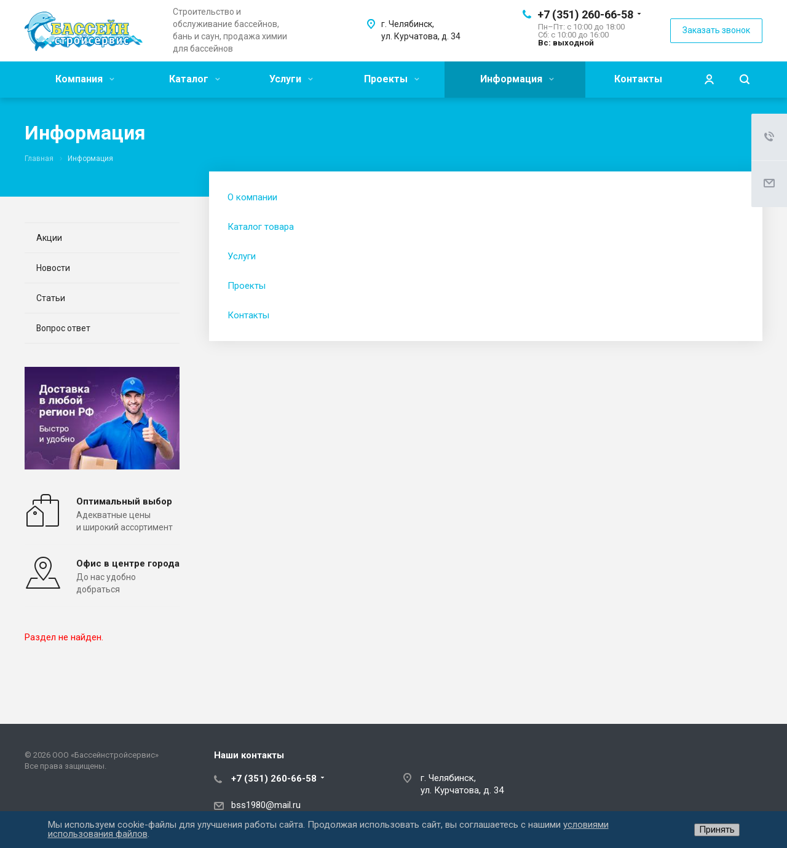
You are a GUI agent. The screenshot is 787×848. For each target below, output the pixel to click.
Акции (49, 238)
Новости (53, 268)
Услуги (291, 79)
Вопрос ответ (63, 328)
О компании (252, 197)
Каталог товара (260, 226)
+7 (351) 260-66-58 (585, 14)
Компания (84, 79)
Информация (517, 79)
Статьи (50, 298)
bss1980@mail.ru (266, 805)
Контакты (638, 79)
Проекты (391, 79)
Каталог (194, 79)
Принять (717, 829)
